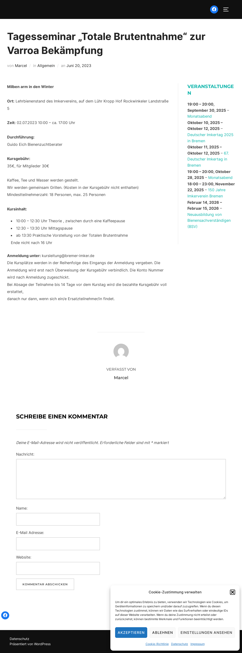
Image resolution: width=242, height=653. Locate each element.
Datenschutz (179, 644)
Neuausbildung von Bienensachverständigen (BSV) (209, 220)
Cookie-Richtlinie (157, 644)
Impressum (197, 644)
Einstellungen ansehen (206, 632)
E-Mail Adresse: (30, 532)
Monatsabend (199, 116)
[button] (232, 592)
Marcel (21, 65)
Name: (21, 508)
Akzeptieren (131, 632)
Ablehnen (162, 632)
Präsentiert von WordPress (30, 644)
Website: (23, 557)
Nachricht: (25, 454)
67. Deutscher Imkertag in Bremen (208, 159)
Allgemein (46, 65)
